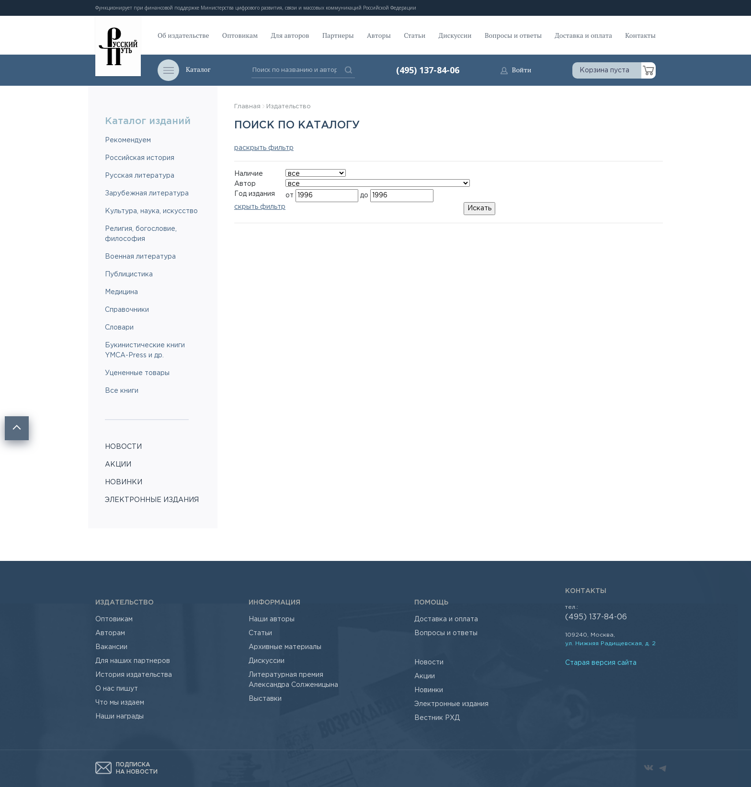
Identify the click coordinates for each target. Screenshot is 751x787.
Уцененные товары (137, 373)
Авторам (110, 633)
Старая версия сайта (601, 663)
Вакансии (111, 647)
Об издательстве (183, 35)
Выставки (265, 699)
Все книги (121, 391)
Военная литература (140, 257)
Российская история (139, 158)
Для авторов (290, 35)
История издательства (133, 675)
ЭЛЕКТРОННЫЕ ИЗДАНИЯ (152, 500)
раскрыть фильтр (264, 148)
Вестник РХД (437, 718)
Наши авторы (272, 619)
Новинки (428, 690)
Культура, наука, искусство (151, 211)
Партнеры (338, 35)
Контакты (640, 35)
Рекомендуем (128, 140)
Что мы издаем (119, 703)
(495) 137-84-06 (427, 70)
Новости (429, 662)
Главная (247, 106)
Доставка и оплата (583, 35)
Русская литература (139, 176)
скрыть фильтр (259, 207)
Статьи (414, 35)
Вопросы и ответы (513, 35)
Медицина (121, 292)
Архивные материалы (285, 647)
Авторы (379, 35)
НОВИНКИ (123, 482)
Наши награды (119, 716)
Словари (119, 328)
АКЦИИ (118, 465)
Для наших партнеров (132, 661)
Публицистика (129, 274)
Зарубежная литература (147, 193)
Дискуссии (455, 35)
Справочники (127, 310)
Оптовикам (240, 35)
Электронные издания (451, 704)
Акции (424, 676)
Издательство (288, 106)
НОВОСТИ (123, 447)
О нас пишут (116, 689)
